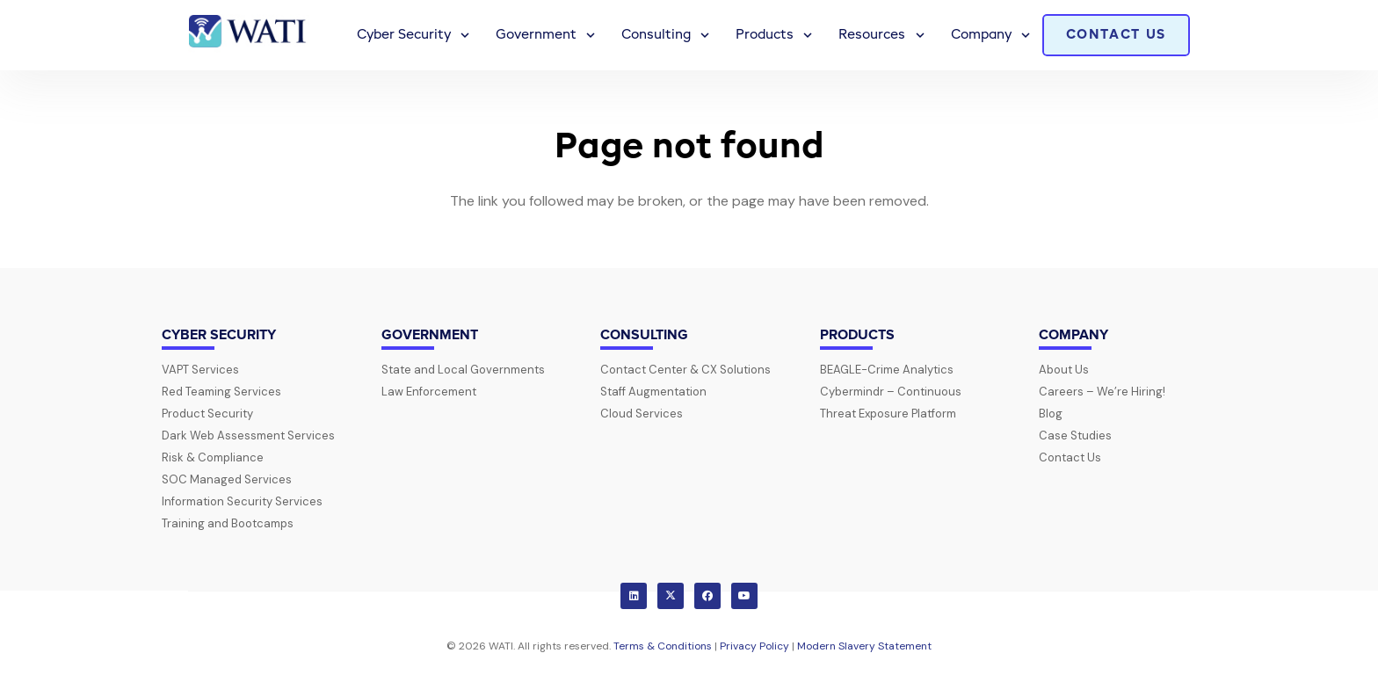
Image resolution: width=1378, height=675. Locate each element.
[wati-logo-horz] (249, 35)
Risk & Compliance (213, 457)
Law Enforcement (428, 391)
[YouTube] (744, 596)
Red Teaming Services (221, 391)
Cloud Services (641, 413)
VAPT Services (200, 369)
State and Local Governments (463, 369)
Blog (1051, 413)
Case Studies (1075, 435)
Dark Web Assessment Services (248, 435)
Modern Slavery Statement (864, 646)
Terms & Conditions (662, 646)
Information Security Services (242, 501)
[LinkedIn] (633, 596)
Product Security (207, 413)
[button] (462, 35)
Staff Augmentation (653, 391)
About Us (1064, 369)
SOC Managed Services (227, 479)
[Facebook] (707, 596)
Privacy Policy (754, 646)
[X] (670, 596)
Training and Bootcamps (228, 523)
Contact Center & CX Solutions (685, 369)
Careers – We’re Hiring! (1102, 391)
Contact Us (1070, 457)
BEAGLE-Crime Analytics (887, 369)
